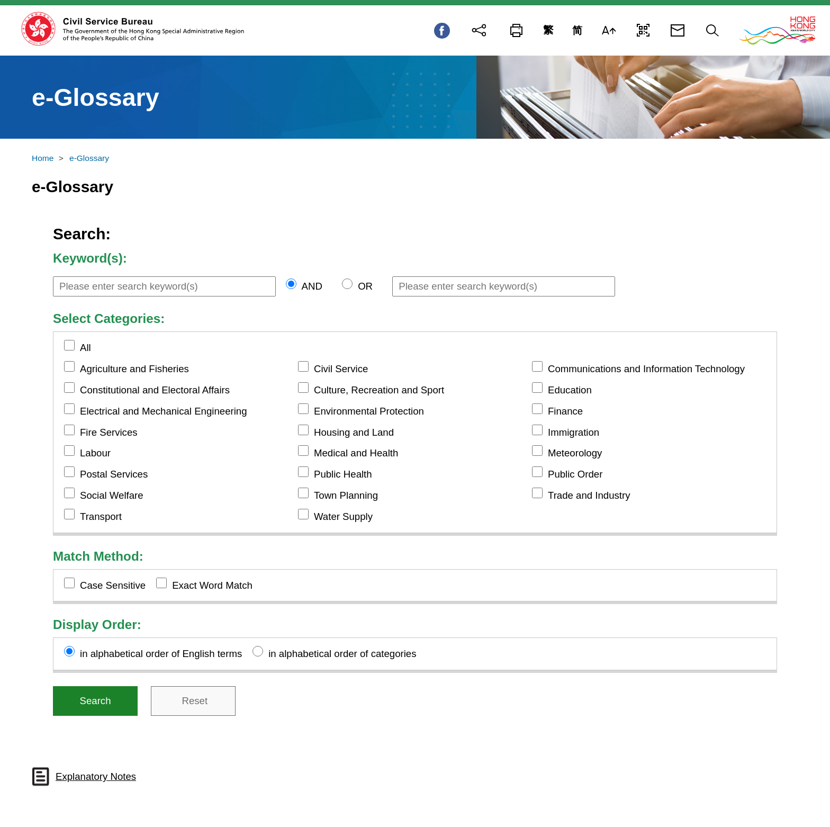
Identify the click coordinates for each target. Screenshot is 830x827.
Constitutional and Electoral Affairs (155, 389)
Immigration (573, 432)
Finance (565, 411)
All (85, 347)
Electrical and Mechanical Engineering (163, 411)
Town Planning (346, 495)
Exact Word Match (212, 585)
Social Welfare (111, 495)
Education (570, 389)
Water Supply (343, 516)
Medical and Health (356, 453)
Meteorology (575, 453)
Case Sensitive (113, 585)
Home (42, 158)
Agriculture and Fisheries (134, 368)
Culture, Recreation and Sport (379, 389)
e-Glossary (89, 158)
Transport (101, 516)
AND (312, 286)
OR (365, 286)
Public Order (575, 474)
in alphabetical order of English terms (161, 653)
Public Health (343, 474)
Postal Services (114, 474)
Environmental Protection (369, 411)
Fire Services (109, 432)
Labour (95, 453)
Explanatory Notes (96, 776)
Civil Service (341, 368)
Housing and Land (354, 432)
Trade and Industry (589, 495)
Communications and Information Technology (646, 368)
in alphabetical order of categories (342, 653)
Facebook (442, 30)
